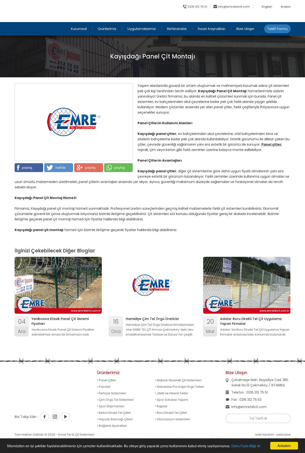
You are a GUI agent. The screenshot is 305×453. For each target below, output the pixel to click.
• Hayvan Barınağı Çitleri (115, 419)
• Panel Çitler (106, 380)
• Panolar (104, 387)
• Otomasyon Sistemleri (172, 419)
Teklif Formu (277, 28)
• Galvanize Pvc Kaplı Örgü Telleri (179, 387)
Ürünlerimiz (107, 28)
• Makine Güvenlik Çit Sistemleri (178, 380)
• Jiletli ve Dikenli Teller (171, 393)
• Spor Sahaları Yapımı (171, 400)
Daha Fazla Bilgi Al (245, 445)
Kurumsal (79, 28)
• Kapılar (161, 406)
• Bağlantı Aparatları (112, 426)
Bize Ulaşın (245, 28)
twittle (56, 167)
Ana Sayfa (191, 18)
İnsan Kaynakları (211, 28)
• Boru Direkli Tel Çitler (171, 413)
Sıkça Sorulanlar (251, 18)
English (267, 7)
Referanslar (177, 28)
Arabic (286, 7)
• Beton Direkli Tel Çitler (114, 413)
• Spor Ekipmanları (110, 406)
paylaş (24, 167)
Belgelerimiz (280, 18)
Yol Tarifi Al (258, 418)
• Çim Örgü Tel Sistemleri (115, 400)
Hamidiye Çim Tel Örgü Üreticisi (152, 318)
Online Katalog (219, 18)
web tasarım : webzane (273, 434)
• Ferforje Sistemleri (111, 393)
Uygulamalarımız (142, 28)
